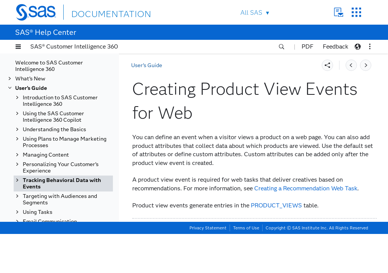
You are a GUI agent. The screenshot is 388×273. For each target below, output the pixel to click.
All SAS (251, 12)
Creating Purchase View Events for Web (68, 191)
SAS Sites (356, 12)
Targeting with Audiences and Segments (60, 244)
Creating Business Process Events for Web (71, 79)
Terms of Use (246, 267)
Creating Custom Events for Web (72, 127)
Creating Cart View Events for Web (71, 95)
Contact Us (338, 12)
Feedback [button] (335, 46)
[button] (18, 46)
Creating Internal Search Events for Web (68, 143)
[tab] (74, 159)
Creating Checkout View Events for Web (68, 111)
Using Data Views (52, 232)
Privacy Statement (208, 267)
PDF (307, 46)
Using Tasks (37, 257)
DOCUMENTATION (99, 12)
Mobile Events (48, 213)
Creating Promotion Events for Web (72, 175)
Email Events (46, 204)
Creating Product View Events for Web (67, 159)
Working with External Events (68, 223)
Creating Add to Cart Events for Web (73, 63)
